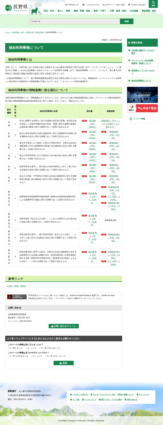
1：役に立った (16, 348)
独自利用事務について (141, 81)
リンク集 (75, 400)
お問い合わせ (132, 400)
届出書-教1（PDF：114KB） (92, 198)
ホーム (7, 32)
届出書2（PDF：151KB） (93, 135)
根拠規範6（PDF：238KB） (113, 179)
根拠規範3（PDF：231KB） (113, 146)
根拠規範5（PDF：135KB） (113, 168)
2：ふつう (32, 348)
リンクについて (90, 400)
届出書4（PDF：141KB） (93, 157)
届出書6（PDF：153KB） (93, 179)
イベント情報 (140, 120)
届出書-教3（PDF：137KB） (92, 237)
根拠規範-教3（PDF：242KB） (114, 237)
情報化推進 (39, 32)
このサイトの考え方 (80, 395)
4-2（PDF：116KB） (114, 263)
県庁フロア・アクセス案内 (111, 400)
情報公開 (29, 32)
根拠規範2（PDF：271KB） (113, 135)
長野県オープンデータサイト (143, 72)
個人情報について (127, 395)
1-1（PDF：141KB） (114, 198)
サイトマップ (144, 395)
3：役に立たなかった (50, 348)
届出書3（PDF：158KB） (93, 146)
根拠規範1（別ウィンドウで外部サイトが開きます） (110, 124)
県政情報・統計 (18, 32)
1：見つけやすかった (19, 356)
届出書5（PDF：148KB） (93, 168)
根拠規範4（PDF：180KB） (113, 157)
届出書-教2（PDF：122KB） (92, 220)
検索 (153, 6)
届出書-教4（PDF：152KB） (92, 256)
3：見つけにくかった (56, 356)
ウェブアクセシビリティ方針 (104, 395)
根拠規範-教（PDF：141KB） (113, 190)
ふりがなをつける (92, 5)
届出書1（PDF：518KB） (93, 124)
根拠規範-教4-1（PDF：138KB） (114, 255)
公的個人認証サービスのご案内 (143, 51)
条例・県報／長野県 (17, 286)
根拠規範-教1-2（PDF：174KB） (114, 206)
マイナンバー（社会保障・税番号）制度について (143, 61)
